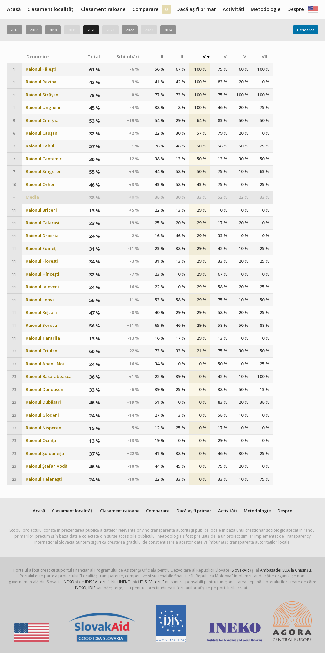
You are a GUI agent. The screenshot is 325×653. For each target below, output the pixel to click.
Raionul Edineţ (41, 248)
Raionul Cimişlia (42, 120)
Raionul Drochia (42, 235)
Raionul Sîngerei (43, 171)
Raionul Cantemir (44, 159)
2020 (91, 29)
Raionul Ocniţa (41, 440)
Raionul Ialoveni (42, 287)
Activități (233, 9)
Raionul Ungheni (43, 107)
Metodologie (266, 9)
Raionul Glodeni (42, 415)
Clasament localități (51, 9)
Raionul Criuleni (42, 351)
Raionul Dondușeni (45, 389)
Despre (295, 9)
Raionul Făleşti (41, 69)
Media (32, 197)
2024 (168, 29)
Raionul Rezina (41, 82)
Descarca (305, 29)
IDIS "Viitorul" (97, 582)
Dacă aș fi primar (196, 9)
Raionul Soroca (41, 325)
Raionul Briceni (41, 210)
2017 (33, 29)
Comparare (145, 9)
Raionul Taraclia (43, 338)
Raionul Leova (40, 300)
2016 (14, 29)
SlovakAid (241, 570)
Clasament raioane (103, 9)
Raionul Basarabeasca (49, 376)
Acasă (14, 9)
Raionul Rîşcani (41, 312)
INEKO (68, 582)
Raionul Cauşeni (42, 133)
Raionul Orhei (40, 184)
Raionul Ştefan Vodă (47, 466)
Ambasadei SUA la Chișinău (285, 570)
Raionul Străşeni (43, 95)
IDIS (91, 588)
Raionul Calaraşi (42, 223)
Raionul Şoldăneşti (45, 453)
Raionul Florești (42, 261)
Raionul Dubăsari (43, 402)
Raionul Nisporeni (44, 428)
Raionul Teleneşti (44, 479)
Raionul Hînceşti (42, 274)
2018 (53, 29)
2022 (130, 29)
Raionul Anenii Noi (45, 364)
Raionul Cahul (40, 146)
